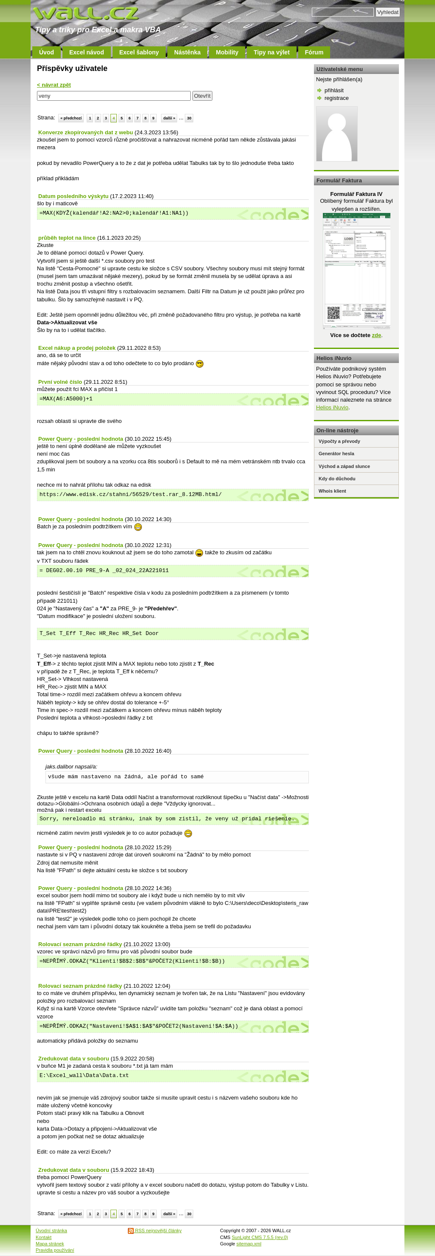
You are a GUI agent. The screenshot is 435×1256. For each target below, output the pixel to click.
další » (169, 118)
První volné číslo (60, 382)
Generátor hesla (336, 453)
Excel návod (86, 52)
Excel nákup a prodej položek (77, 348)
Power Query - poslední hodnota (80, 439)
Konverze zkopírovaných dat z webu (85, 132)
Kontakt (43, 1237)
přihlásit (334, 90)
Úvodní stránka (51, 1230)
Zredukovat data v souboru (73, 1058)
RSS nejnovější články (155, 1230)
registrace (337, 98)
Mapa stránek (50, 1243)
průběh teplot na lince (67, 238)
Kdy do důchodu (337, 478)
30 (189, 118)
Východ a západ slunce (344, 466)
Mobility (227, 52)
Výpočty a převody (339, 441)
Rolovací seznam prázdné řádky (80, 944)
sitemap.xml (249, 1243)
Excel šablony (139, 52)
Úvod (46, 52)
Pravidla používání (55, 1250)
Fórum (314, 52)
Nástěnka (187, 52)
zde (376, 335)
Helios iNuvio (332, 407)
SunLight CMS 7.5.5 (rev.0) (260, 1237)
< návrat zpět (54, 85)
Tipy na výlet (272, 52)
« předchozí (71, 118)
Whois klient (332, 490)
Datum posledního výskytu (73, 196)
